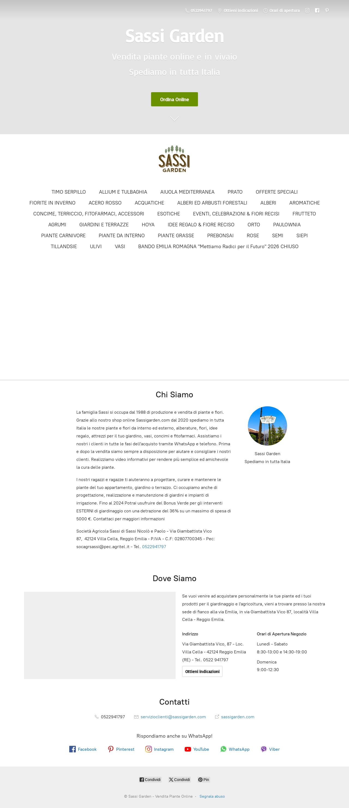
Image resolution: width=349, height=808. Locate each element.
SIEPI (302, 236)
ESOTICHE (168, 214)
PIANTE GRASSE (176, 236)
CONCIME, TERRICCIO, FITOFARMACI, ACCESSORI (88, 214)
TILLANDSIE (64, 247)
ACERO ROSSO (105, 203)
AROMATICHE (304, 203)
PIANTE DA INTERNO (122, 236)
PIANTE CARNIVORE (63, 236)
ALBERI (268, 203)
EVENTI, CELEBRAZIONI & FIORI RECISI (236, 214)
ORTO (254, 225)
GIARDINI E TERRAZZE (104, 225)
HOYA (148, 225)
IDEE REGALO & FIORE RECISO (201, 225)
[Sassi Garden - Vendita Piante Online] (174, 161)
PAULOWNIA (287, 225)
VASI (120, 247)
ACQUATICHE (149, 203)
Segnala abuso (212, 796)
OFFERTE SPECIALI (277, 192)
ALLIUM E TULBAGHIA (123, 192)
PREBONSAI (220, 236)
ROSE (253, 236)
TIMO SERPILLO (69, 192)
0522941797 (154, 546)
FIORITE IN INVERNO (52, 203)
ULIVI (96, 247)
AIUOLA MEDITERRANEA (187, 192)
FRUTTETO (304, 214)
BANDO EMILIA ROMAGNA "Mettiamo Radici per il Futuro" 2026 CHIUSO (218, 247)
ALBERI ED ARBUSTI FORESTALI (212, 203)
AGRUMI (57, 225)
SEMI (277, 236)
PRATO (235, 192)
